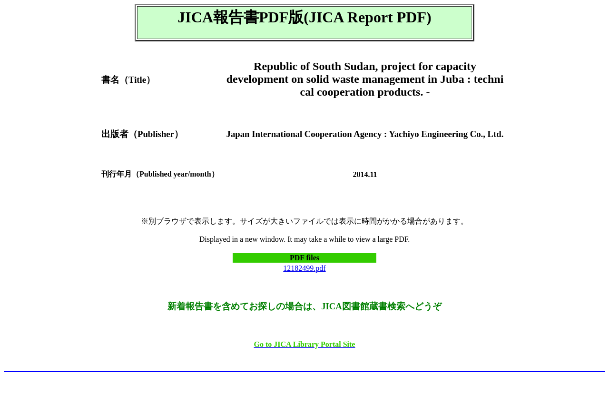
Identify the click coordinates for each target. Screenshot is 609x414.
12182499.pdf (304, 268)
